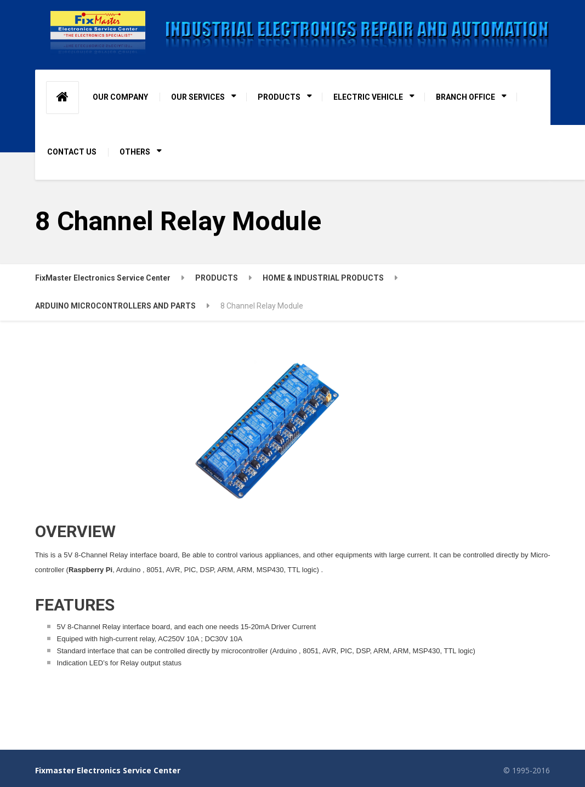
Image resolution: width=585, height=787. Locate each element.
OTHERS (135, 151)
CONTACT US (71, 151)
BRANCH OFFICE (465, 97)
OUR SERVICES (198, 97)
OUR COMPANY (120, 97)
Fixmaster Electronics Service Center (107, 770)
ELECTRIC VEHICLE (368, 97)
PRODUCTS (279, 97)
